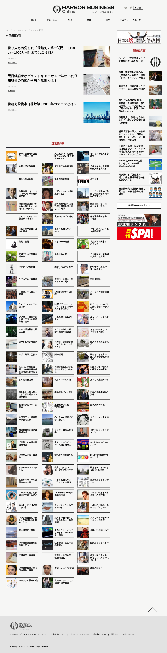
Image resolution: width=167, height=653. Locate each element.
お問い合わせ (128, 634)
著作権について (100, 634)
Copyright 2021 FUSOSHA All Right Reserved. (30, 646)
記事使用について (58, 634)
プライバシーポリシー (79, 634)
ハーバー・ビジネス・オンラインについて (28, 634)
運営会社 (115, 634)
